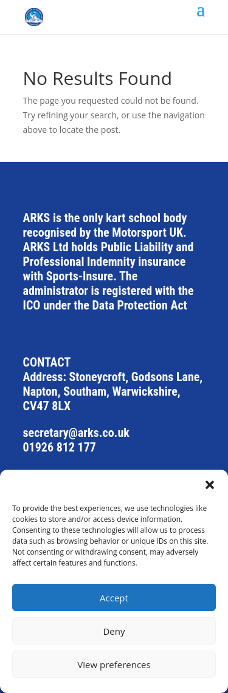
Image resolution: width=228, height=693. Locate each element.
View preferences (113, 664)
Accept (114, 598)
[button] (210, 485)
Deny (114, 631)
